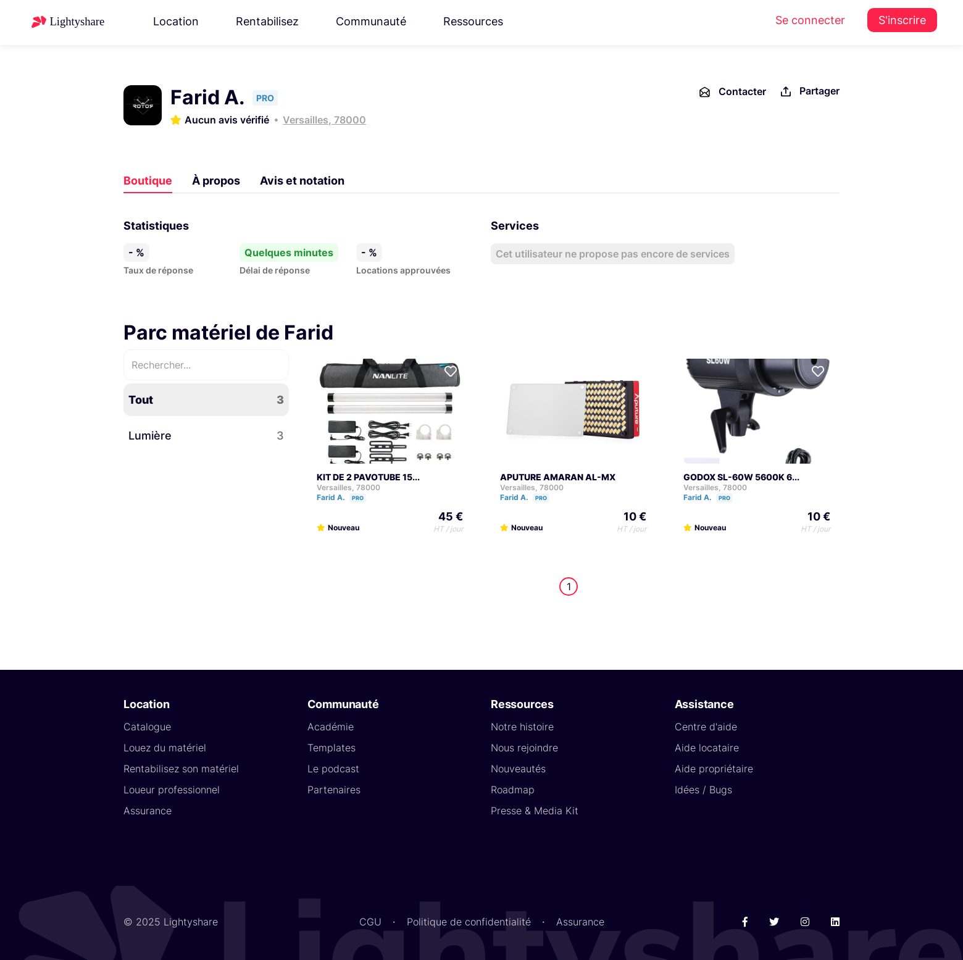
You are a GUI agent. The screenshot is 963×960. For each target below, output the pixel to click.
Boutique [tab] (147, 180)
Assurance (147, 810)
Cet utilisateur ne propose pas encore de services (613, 254)
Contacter (732, 92)
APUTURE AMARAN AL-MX (557, 477)
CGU (370, 922)
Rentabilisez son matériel (181, 768)
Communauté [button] (371, 21)
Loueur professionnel (171, 789)
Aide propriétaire (714, 768)
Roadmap (513, 789)
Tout (206, 399)
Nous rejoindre (524, 747)
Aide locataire (707, 747)
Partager (809, 91)
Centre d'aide (706, 726)
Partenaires (334, 789)
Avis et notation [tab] (302, 180)
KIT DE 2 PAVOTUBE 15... (368, 477)
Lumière (206, 435)
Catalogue (147, 726)
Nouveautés (518, 768)
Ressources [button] (473, 21)
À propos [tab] (216, 180)
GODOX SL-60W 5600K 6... (741, 477)
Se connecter (810, 20)
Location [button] (176, 21)
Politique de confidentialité (469, 922)
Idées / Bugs (703, 789)
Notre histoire (522, 726)
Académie (330, 726)
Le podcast (333, 768)
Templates (331, 747)
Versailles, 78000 (324, 120)
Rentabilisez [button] (267, 21)
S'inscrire (902, 20)
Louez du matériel (164, 747)
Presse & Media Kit (534, 810)
